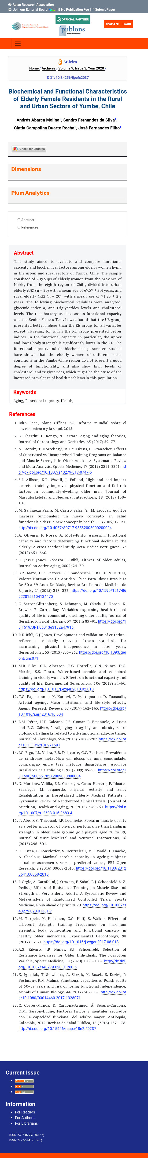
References (29, 227)
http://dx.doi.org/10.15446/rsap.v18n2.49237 (57, 1028)
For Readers (25, 1112)
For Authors (24, 1118)
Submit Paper (105, 9)
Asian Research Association (33, 5)
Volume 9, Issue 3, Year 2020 (81, 68)
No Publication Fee (75, 9)
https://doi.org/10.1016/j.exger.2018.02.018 (56, 689)
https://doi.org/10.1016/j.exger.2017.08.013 (81, 942)
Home (34, 68)
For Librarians (26, 1123)
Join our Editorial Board (30, 9)
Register (112, 24)
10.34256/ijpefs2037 (72, 78)
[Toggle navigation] (17, 43)
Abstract (27, 220)
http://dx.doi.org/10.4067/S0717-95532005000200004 (65, 528)
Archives (49, 68)
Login (126, 24)
